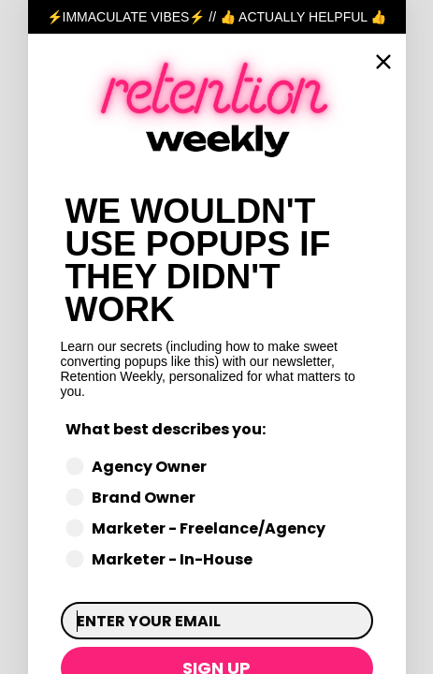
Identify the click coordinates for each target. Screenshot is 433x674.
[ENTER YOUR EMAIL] (217, 620)
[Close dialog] (383, 62)
